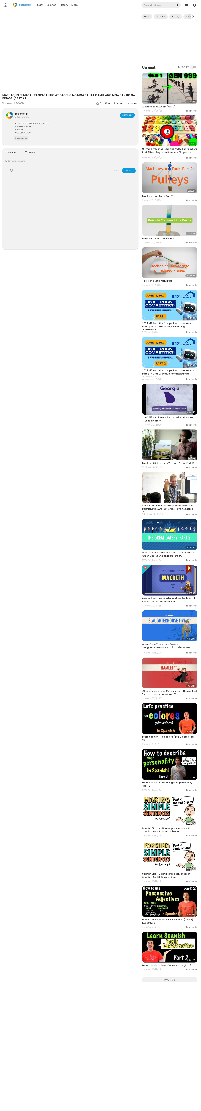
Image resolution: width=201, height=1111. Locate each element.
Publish (129, 170)
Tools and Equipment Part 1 (157, 280)
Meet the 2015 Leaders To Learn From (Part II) (168, 463)
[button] (195, 5)
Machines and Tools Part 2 (157, 196)
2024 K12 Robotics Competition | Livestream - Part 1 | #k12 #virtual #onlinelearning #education (168, 326)
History (64, 5)
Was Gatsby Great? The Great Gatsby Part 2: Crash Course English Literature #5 (168, 554)
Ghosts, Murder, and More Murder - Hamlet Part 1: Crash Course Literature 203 (169, 692)
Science (52, 5)
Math (41, 5)
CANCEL (114, 170)
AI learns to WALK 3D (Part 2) (158, 106)
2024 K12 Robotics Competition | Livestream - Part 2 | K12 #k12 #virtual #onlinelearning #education (168, 374)
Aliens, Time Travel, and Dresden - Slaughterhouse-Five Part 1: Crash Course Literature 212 (166, 647)
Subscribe (127, 115)
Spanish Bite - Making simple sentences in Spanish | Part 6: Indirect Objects (166, 830)
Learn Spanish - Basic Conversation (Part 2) (167, 965)
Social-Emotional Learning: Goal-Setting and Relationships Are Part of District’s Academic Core (167, 509)
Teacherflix (21, 113)
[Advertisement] (169, 42)
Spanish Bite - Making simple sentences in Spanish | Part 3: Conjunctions (166, 875)
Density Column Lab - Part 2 (158, 238)
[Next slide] (193, 16)
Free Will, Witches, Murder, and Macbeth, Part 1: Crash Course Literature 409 (168, 600)
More (76, 5)
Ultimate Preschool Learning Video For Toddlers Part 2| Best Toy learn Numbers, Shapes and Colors (169, 152)
